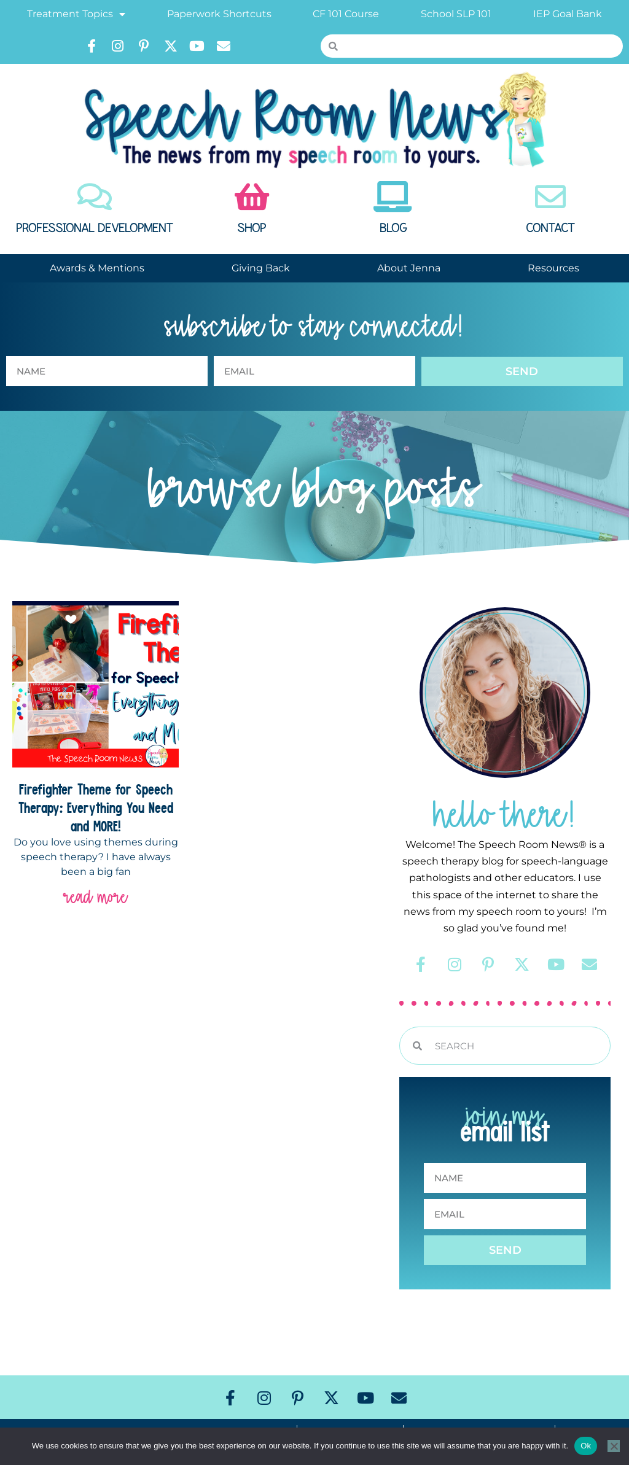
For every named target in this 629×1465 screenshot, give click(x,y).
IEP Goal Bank (567, 14)
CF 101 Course (346, 14)
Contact (550, 228)
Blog (393, 228)
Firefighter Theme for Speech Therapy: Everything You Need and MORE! (95, 807)
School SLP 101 (456, 14)
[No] (614, 1446)
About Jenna (408, 268)
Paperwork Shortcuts (219, 14)
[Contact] (550, 196)
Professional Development (94, 228)
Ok (585, 1445)
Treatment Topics (76, 14)
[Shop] (251, 196)
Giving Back (261, 268)
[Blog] (393, 196)
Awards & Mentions (97, 268)
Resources (553, 268)
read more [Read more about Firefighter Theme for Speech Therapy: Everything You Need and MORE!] (95, 896)
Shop (251, 228)
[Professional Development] (94, 196)
